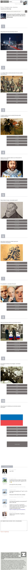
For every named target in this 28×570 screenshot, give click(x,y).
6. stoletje (17, 139)
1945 (17, 57)
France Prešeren (17, 228)
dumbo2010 (5, 483)
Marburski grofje (17, 179)
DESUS (17, 393)
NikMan (4, 11)
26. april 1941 (17, 268)
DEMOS (17, 385)
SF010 (5, 474)
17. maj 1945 (17, 270)
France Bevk (17, 225)
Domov (2, 7)
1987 (17, 435)
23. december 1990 (17, 348)
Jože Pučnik (17, 306)
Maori (17, 102)
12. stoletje (17, 144)
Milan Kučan (17, 309)
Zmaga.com (5, 1)
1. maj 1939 (17, 265)
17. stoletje (17, 136)
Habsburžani (17, 97)
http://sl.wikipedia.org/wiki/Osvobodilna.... (17, 509)
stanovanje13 (4, 494)
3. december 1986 (17, 342)
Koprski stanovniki (17, 184)
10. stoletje (17, 142)
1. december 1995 (17, 345)
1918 (17, 51)
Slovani (17, 94)
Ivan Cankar (17, 220)
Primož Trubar (17, 223)
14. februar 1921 (17, 262)
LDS (17, 387)
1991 (17, 59)
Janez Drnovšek (17, 304)
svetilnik (4, 517)
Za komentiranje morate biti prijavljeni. (14, 526)
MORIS (17, 390)
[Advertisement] (14, 456)
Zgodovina (15, 7)
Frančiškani (17, 187)
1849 (17, 54)
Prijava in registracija (18, 3)
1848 (17, 430)
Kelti (17, 99)
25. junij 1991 (17, 350)
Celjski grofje (17, 181)
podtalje (4, 504)
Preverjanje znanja (8, 7)
